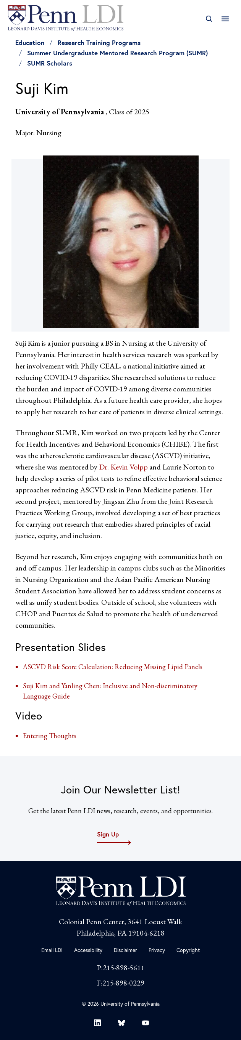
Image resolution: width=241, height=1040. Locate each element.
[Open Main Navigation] (225, 19)
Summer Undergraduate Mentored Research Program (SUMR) (117, 52)
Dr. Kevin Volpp (124, 467)
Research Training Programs (99, 42)
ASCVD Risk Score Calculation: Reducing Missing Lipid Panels (112, 666)
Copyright (188, 950)
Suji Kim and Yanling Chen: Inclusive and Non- (90, 685)
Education (29, 42)
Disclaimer (125, 950)
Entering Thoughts (49, 735)
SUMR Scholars (49, 63)
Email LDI (52, 950)
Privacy (157, 950)
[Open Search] (209, 19)
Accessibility (88, 950)
